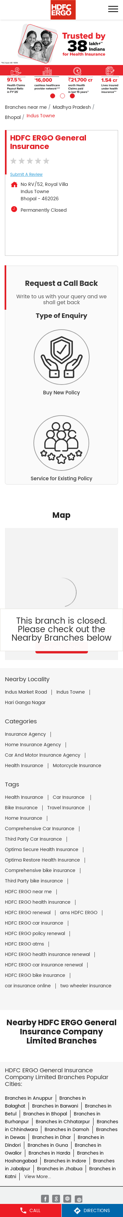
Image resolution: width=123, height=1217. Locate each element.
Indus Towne (70, 692)
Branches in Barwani (55, 1106)
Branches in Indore (65, 1161)
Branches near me (26, 107)
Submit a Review (26, 175)
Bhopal (13, 117)
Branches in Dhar (51, 1137)
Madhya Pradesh (72, 107)
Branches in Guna (48, 1145)
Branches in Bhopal (45, 1114)
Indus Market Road (26, 692)
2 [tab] (61, 95)
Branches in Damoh (67, 1129)
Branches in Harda (49, 1153)
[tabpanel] (61, 59)
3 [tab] (71, 95)
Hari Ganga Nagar (25, 702)
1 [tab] (51, 95)
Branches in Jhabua (59, 1169)
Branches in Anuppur (28, 1098)
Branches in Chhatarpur (63, 1122)
